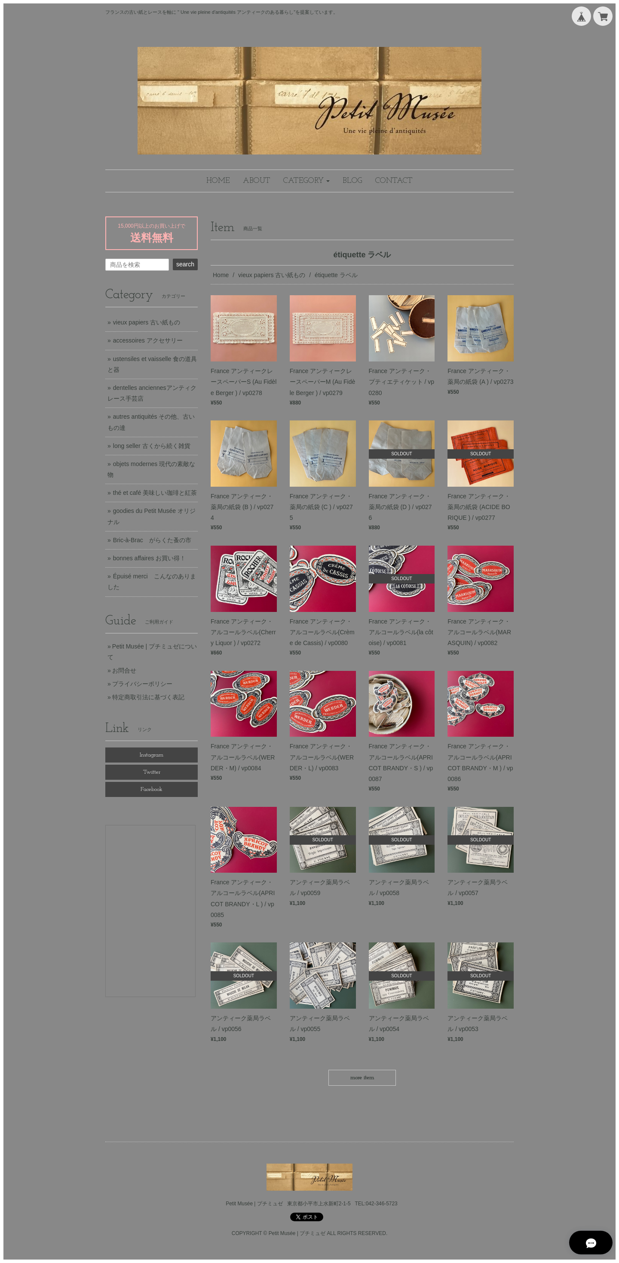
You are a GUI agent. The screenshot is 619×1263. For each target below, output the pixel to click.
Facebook (151, 789)
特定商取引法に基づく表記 (148, 697)
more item (362, 1078)
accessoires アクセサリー (148, 340)
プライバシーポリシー (142, 683)
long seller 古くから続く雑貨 (151, 445)
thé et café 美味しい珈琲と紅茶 (155, 492)
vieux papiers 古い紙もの (271, 275)
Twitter (151, 772)
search (185, 264)
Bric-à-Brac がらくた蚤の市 (152, 540)
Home (221, 275)
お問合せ (124, 670)
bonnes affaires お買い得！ (149, 558)
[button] (306, 181)
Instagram (151, 755)
